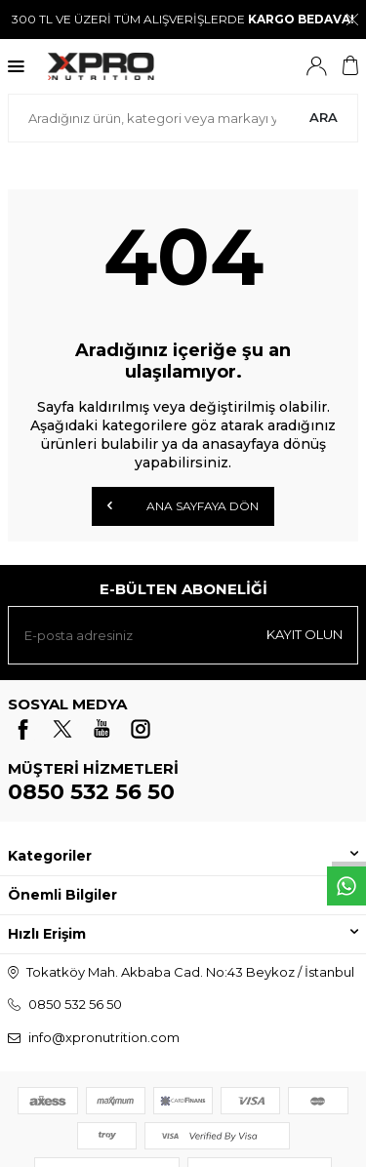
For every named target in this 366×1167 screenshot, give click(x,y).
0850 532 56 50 (91, 792)
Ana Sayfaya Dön (183, 505)
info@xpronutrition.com (104, 1037)
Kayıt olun (304, 634)
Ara (323, 117)
